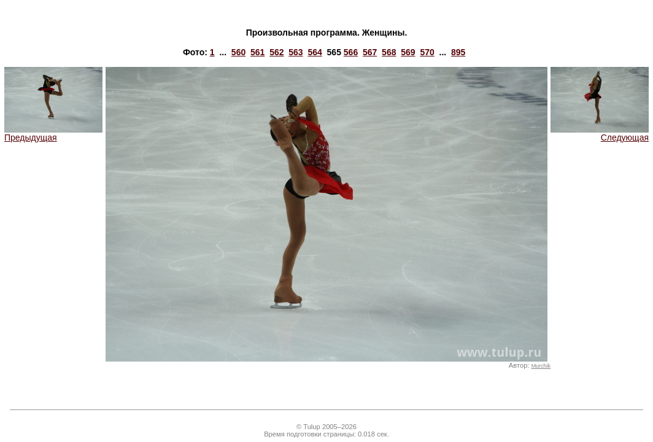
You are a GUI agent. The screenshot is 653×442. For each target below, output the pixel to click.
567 (370, 52)
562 (276, 52)
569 (408, 52)
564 (314, 52)
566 (351, 52)
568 (389, 52)
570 (427, 52)
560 (238, 52)
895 (458, 52)
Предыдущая (53, 133)
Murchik (541, 366)
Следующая (600, 133)
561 (257, 52)
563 (295, 52)
